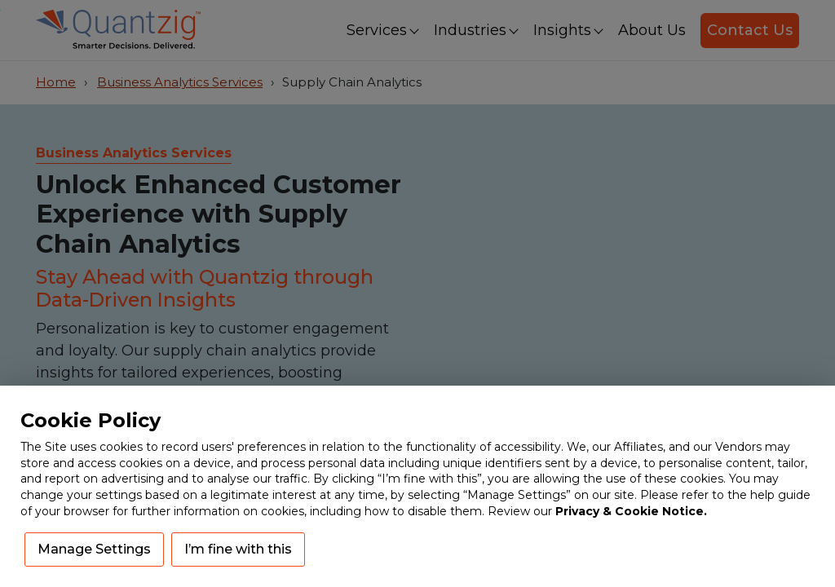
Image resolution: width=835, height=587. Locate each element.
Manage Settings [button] (94, 549)
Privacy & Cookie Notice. (631, 511)
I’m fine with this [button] (238, 549)
